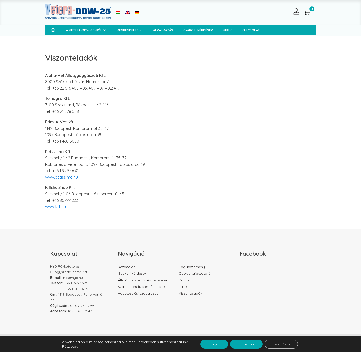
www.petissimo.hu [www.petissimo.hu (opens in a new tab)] (61, 177)
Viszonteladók (190, 293)
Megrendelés (130, 30)
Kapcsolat (251, 30)
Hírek (227, 30)
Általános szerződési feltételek (142, 280)
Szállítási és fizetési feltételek (141, 286)
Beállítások (281, 344)
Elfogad (214, 344)
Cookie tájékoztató (195, 273)
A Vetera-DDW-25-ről (86, 30)
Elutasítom (246, 344)
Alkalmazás (163, 30)
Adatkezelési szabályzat (138, 293)
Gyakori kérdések (198, 30)
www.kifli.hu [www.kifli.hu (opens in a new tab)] (55, 206)
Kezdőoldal (127, 267)
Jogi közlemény (192, 267)
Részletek (70, 346)
